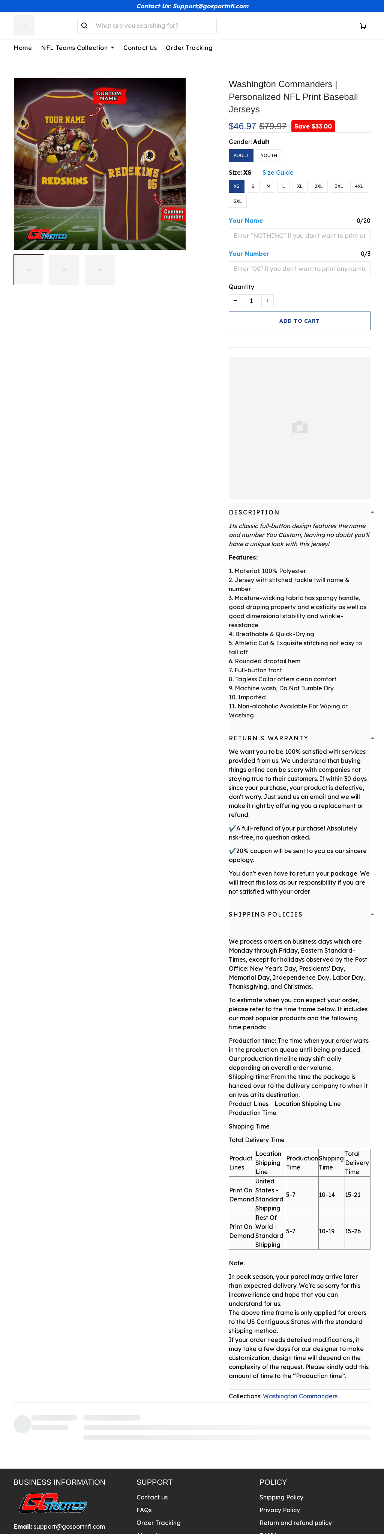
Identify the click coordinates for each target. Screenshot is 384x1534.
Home (23, 47)
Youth (269, 146)
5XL (238, 192)
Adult (261, 132)
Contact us (152, 1436)
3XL (339, 177)
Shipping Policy (281, 1436)
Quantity (241, 277)
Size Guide (278, 163)
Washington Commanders (300, 1387)
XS (247, 163)
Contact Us (140, 47)
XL (300, 177)
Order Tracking (189, 47)
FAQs (144, 1449)
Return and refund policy (296, 1462)
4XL (359, 177)
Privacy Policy (280, 1449)
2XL (319, 177)
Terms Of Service (284, 1488)
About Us (149, 1475)
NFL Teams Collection (77, 47)
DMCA (269, 1475)
